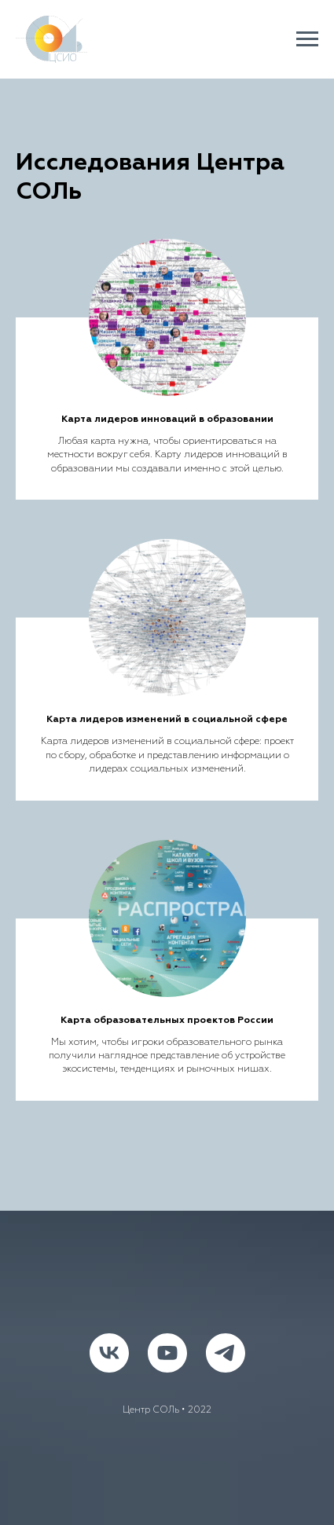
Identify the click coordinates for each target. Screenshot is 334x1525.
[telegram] (225, 1353)
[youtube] (167, 1353)
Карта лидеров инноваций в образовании (167, 419)
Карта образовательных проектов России (167, 1020)
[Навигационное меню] (307, 39)
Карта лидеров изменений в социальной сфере (167, 719)
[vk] (109, 1353)
